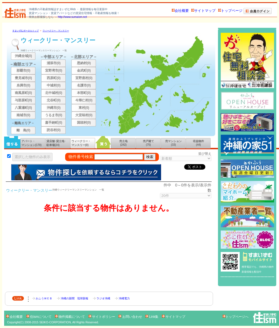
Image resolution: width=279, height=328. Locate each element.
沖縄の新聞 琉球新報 (73, 298)
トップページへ (235, 317)
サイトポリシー (102, 317)
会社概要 (180, 11)
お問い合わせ (130, 317)
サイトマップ (203, 11)
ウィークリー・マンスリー (56, 30)
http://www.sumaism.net (72, 16)
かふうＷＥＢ (42, 298)
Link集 (152, 317)
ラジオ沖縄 (102, 298)
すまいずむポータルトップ (25, 30)
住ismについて (39, 317)
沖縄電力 (122, 298)
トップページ (230, 11)
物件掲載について (70, 317)
